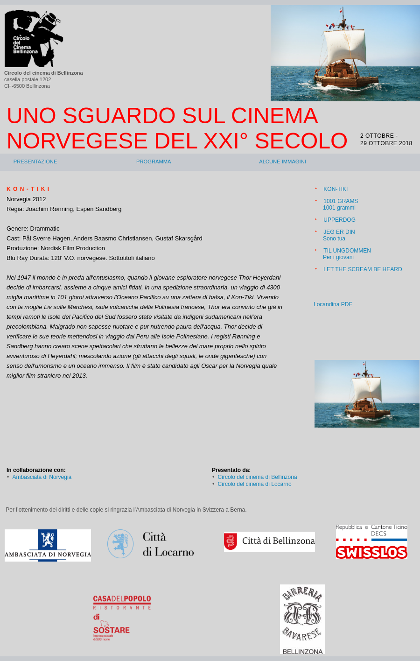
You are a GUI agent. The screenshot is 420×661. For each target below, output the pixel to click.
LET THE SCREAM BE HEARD (362, 269)
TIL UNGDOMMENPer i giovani (347, 253)
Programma (153, 161)
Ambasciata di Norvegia (42, 477)
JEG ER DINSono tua (339, 235)
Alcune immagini (282, 161)
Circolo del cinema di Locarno (255, 484)
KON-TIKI (335, 189)
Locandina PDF (333, 304)
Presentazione (35, 161)
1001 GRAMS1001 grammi (340, 204)
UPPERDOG (339, 220)
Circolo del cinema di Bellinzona (257, 477)
